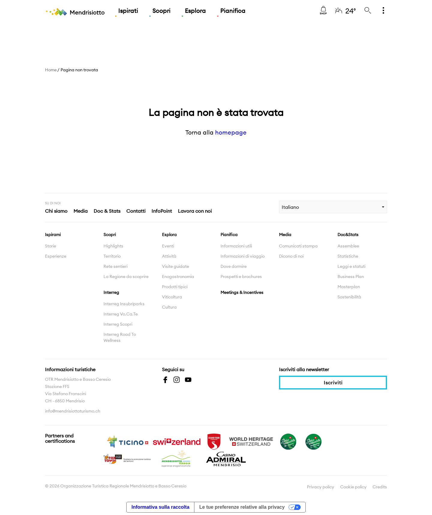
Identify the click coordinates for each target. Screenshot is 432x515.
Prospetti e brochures (241, 276)
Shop (323, 10)
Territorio (112, 256)
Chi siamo (56, 211)
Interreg (111, 292)
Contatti (136, 211)
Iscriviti (333, 383)
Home (51, 70)
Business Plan (351, 276)
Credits (380, 487)
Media (81, 211)
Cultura (169, 307)
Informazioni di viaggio (242, 256)
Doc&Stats (348, 234)
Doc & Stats (107, 211)
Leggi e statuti (351, 266)
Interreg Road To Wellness (120, 337)
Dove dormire (233, 266)
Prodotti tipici (175, 286)
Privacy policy (320, 487)
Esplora (195, 10)
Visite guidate (175, 266)
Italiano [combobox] (290, 207)
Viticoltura (172, 297)
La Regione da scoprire (126, 276)
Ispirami (53, 234)
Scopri (161, 10)
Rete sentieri (116, 266)
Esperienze (55, 256)
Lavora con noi (195, 211)
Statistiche (348, 256)
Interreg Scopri (118, 324)
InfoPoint (162, 211)
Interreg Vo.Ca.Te (121, 314)
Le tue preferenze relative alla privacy (242, 507)
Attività (169, 256)
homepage (231, 132)
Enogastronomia (178, 276)
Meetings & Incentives (241, 292)
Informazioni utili (236, 246)
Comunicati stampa (298, 246)
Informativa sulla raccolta (160, 507)
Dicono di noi (291, 256)
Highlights (113, 246)
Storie (50, 246)
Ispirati (128, 10)
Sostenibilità (349, 297)
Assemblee (348, 246)
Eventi (168, 246)
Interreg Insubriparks (124, 303)
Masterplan (349, 286)
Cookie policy (353, 487)
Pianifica (232, 10)
